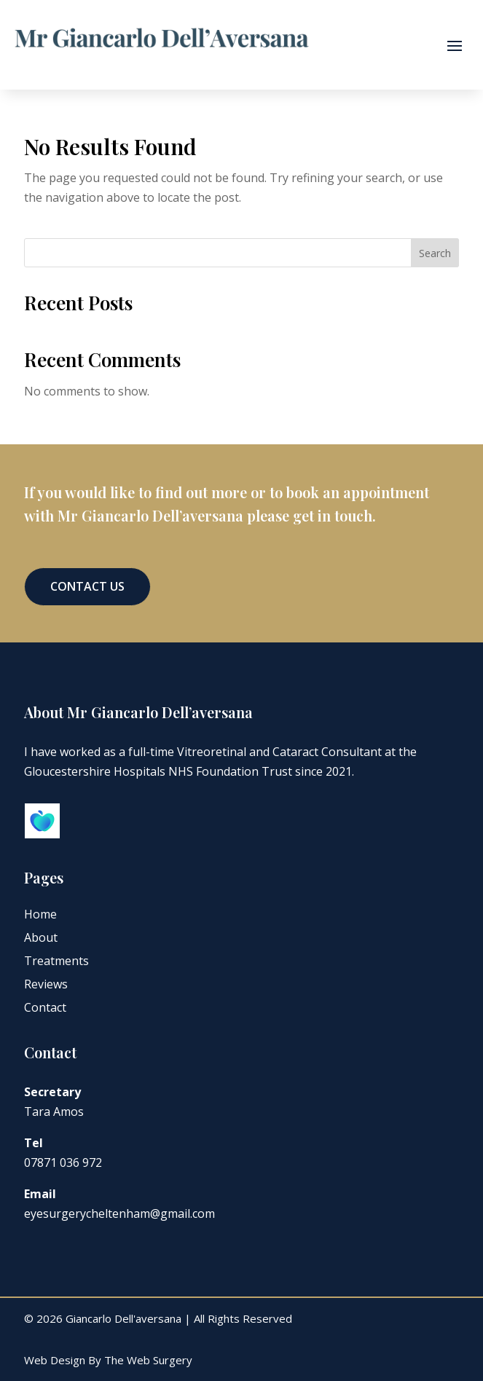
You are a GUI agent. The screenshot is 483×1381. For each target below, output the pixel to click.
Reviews (46, 984)
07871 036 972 (63, 1162)
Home (40, 914)
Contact (45, 1007)
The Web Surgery (148, 1360)
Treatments (56, 961)
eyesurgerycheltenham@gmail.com (119, 1213)
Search (435, 253)
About (41, 937)
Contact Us (87, 586)
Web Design (54, 1360)
